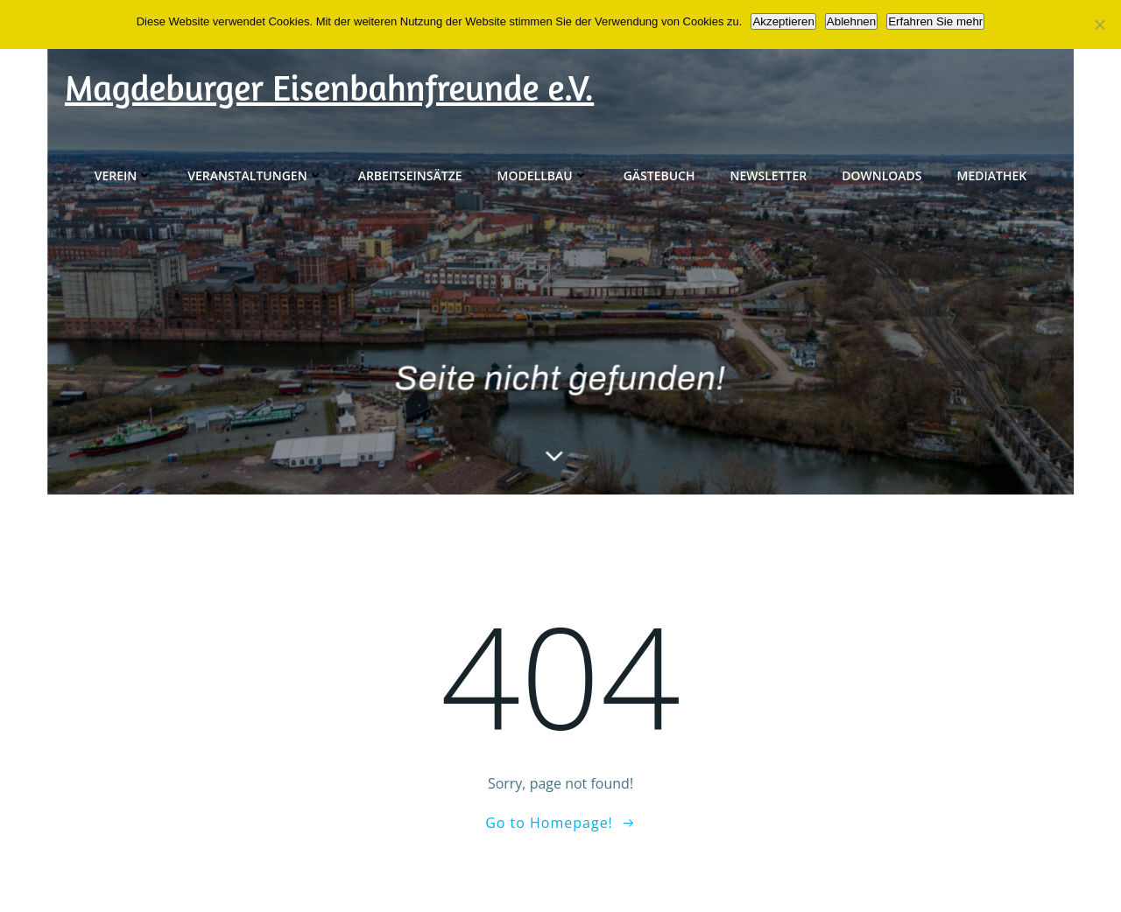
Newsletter (768, 175)
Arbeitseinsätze (410, 175)
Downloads (881, 175)
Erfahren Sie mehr (935, 21)
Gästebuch (659, 175)
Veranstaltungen (254, 175)
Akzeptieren (783, 21)
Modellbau (543, 175)
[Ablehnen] (1099, 24)
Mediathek (992, 175)
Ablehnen (851, 21)
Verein (124, 175)
